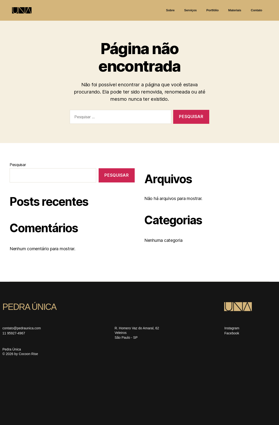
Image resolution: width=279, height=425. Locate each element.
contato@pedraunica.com (21, 328)
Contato (256, 10)
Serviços (190, 10)
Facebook (231, 333)
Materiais (234, 10)
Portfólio (212, 10)
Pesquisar (18, 164)
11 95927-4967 (13, 333)
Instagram (231, 328)
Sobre (170, 10)
